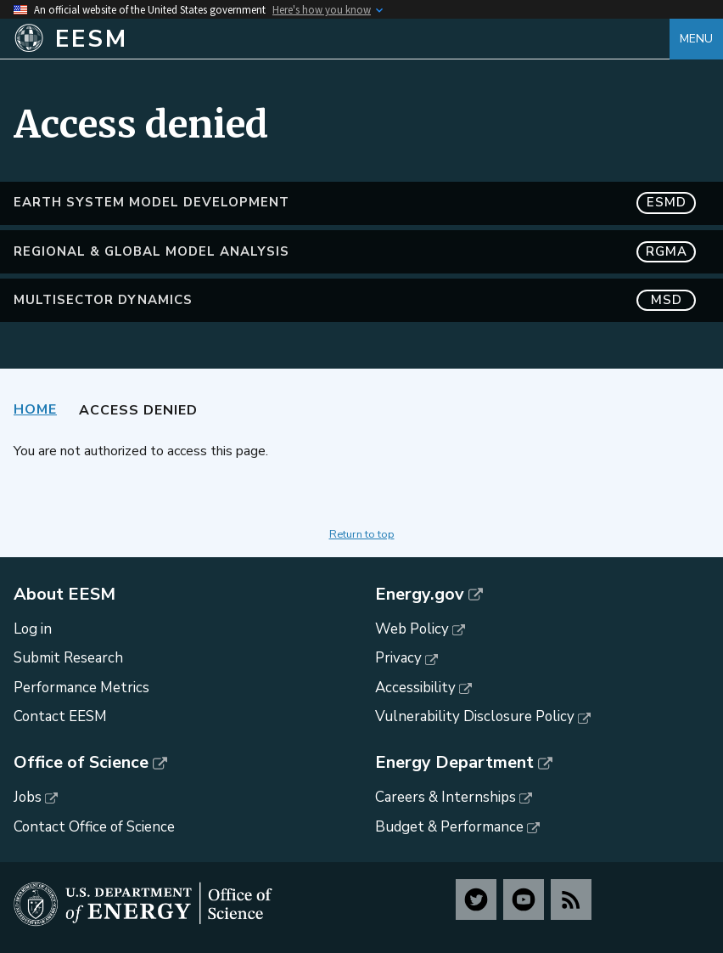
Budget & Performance (449, 827)
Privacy (398, 658)
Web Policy (412, 629)
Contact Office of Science (94, 827)
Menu (696, 39)
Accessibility (415, 687)
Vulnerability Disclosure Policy (474, 716)
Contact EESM (60, 716)
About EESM (64, 594)
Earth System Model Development (355, 202)
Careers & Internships (445, 797)
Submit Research (68, 658)
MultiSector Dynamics (355, 300)
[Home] (342, 39)
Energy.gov (419, 594)
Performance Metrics (81, 687)
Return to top (362, 534)
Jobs (28, 797)
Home (35, 409)
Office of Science (81, 763)
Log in (33, 629)
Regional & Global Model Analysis (355, 251)
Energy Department (454, 763)
